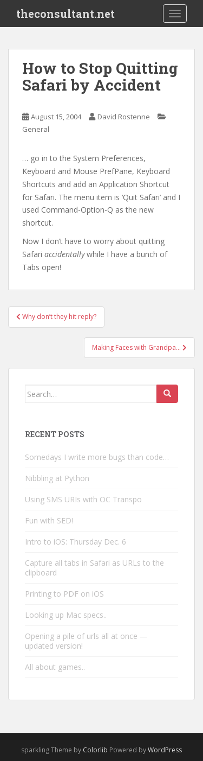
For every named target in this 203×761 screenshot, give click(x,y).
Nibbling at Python (57, 478)
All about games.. (55, 667)
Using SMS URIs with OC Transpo (83, 499)
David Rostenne (123, 116)
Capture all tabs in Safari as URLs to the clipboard (94, 568)
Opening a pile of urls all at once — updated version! (86, 641)
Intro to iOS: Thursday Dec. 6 (75, 541)
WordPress (165, 749)
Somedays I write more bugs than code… (97, 457)
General (35, 129)
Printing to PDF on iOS (64, 594)
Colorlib (95, 749)
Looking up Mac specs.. (66, 615)
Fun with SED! (49, 520)
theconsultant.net (65, 14)
